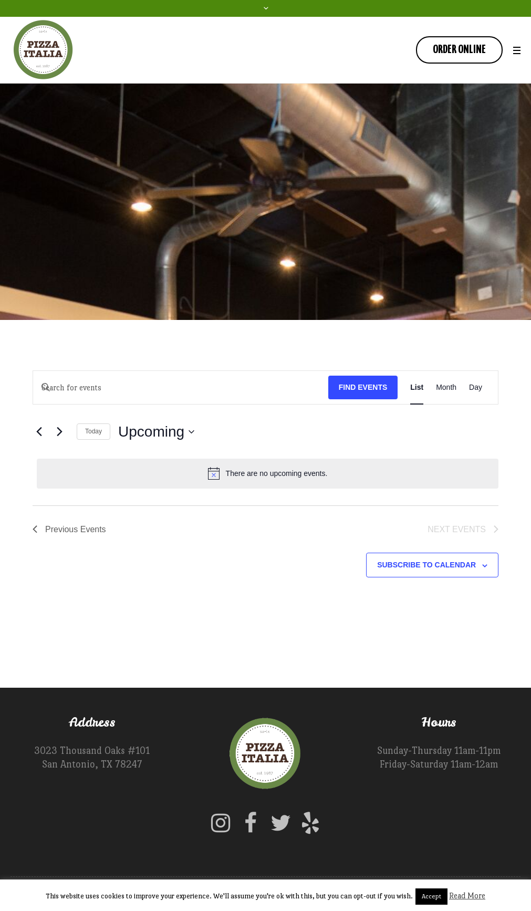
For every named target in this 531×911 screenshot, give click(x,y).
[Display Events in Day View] (475, 387)
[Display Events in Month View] (446, 387)
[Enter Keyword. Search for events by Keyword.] (180, 388)
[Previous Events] (39, 432)
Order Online (459, 50)
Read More (467, 895)
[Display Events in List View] (416, 387)
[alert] (267, 473)
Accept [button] (431, 896)
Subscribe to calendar (426, 565)
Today (93, 431)
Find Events (363, 387)
